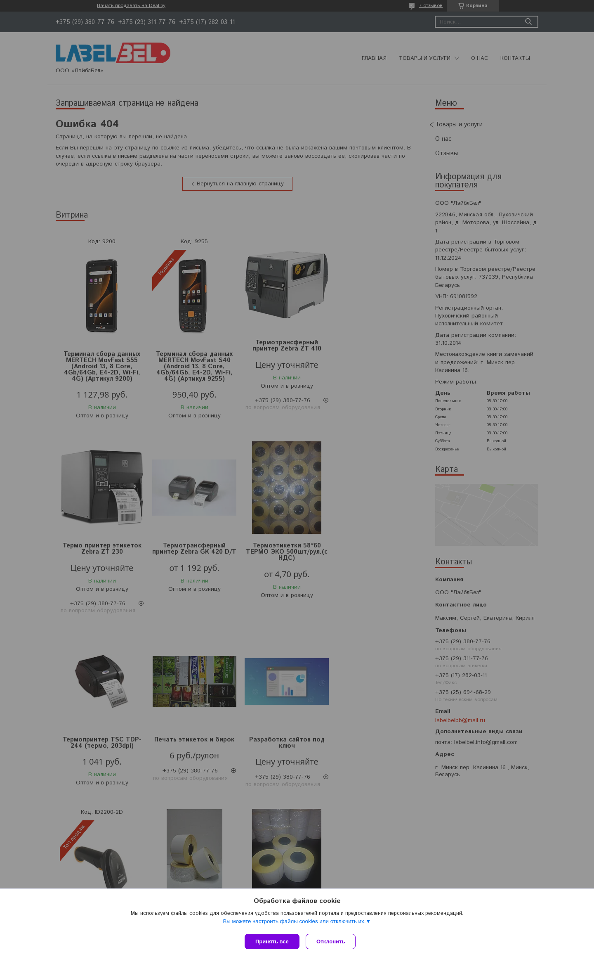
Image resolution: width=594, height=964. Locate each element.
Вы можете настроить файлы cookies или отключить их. (294, 923)
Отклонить (332, 941)
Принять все (272, 941)
